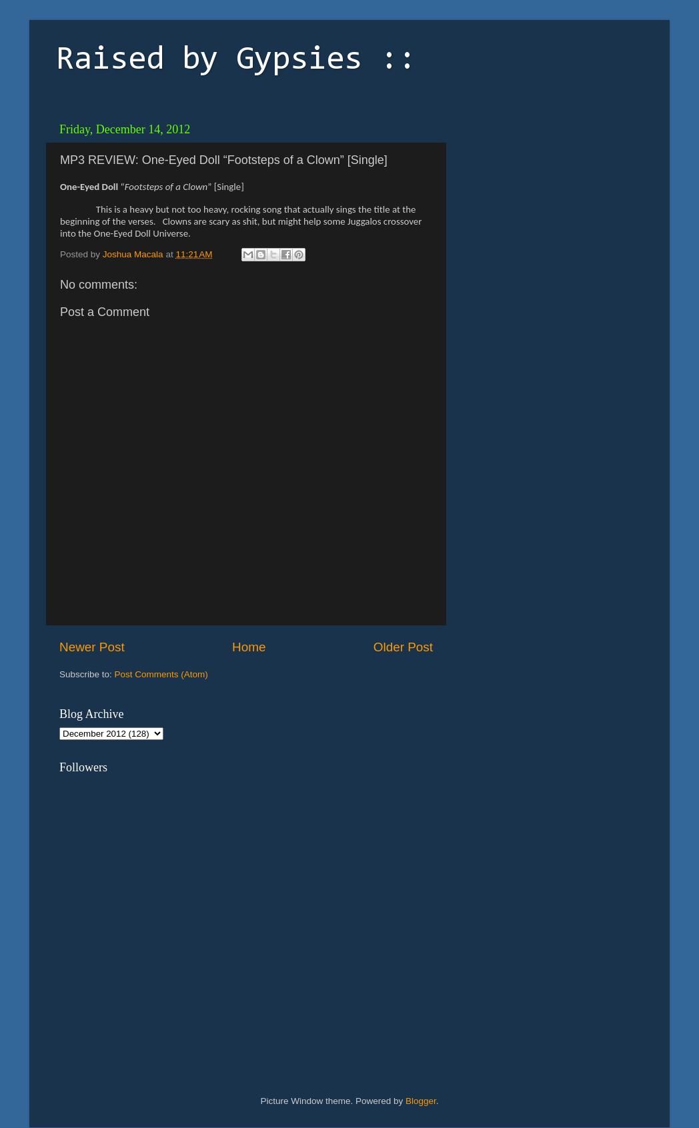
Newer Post (92, 647)
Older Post (403, 647)
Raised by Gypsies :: (236, 60)
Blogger (421, 1101)
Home (248, 647)
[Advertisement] (546, 200)
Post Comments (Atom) (161, 674)
